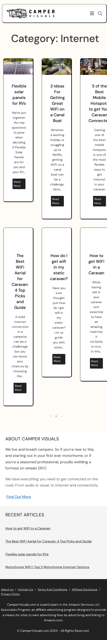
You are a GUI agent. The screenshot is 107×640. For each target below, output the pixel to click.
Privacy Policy (10, 594)
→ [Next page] (62, 416)
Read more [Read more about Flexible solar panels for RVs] (17, 184)
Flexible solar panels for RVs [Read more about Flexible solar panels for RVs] (26, 554)
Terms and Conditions (53, 589)
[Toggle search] (100, 13)
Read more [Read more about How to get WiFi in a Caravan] (94, 363)
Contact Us (25, 589)
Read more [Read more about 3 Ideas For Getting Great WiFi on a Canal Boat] (55, 201)
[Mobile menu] (92, 13)
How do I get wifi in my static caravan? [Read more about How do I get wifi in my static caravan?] (59, 267)
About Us (7, 589)
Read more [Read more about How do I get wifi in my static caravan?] (57, 359)
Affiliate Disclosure (85, 589)
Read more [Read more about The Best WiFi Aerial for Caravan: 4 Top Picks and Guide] (18, 388)
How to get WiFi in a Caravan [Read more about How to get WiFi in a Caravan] (28, 528)
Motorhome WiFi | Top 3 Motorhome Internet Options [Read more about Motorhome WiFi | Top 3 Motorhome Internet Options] (47, 567)
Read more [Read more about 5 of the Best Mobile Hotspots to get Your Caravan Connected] (97, 201)
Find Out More (18, 496)
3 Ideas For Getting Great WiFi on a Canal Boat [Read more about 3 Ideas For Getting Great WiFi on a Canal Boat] (57, 103)
